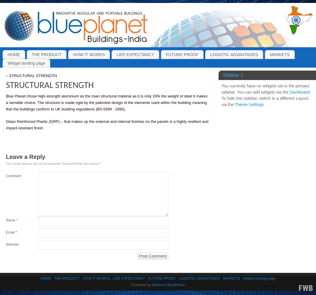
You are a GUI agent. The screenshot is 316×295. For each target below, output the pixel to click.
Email (11, 232)
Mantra (157, 285)
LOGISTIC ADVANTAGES (234, 54)
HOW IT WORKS (89, 54)
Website (12, 244)
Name (12, 220)
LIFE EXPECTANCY (135, 54)
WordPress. (176, 285)
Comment (13, 176)
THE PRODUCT (46, 54)
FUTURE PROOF (182, 54)
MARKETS (280, 54)
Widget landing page (26, 63)
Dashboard (299, 92)
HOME (14, 54)
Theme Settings (249, 104)
